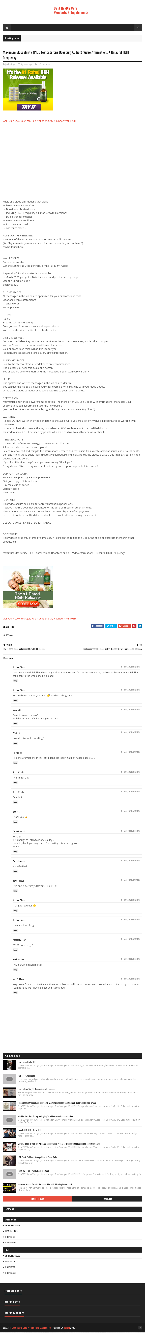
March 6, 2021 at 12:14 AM (130, 667)
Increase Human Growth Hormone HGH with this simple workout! (45, 1185)
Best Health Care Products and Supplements (31, 1328)
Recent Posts (37, 1200)
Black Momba (18, 773)
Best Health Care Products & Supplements (71, 10)
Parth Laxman (18, 862)
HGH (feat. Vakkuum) (26, 1076)
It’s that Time (18, 668)
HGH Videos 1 (10, 1243)
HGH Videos (44, 65)
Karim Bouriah (19, 832)
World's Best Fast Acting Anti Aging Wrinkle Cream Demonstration (45, 1117)
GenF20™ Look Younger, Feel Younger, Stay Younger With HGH (39, 122)
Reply (15, 682)
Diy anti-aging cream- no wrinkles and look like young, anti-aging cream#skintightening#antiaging (59, 1144)
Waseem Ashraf (19, 941)
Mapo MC (17, 711)
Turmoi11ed (17, 754)
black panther (19, 960)
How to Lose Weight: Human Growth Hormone (36, 1090)
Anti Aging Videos (12, 1226)
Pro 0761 (16, 734)
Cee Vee (16, 813)
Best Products (11, 1232)
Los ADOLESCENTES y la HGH (29, 1131)
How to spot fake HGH (27, 1063)
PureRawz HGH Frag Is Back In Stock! (33, 1172)
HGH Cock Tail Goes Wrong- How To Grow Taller (38, 1158)
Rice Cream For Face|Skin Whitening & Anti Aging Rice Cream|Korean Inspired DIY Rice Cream (57, 1104)
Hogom (67, 1328)
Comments (107, 1200)
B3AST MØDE (18, 881)
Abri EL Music (18, 980)
